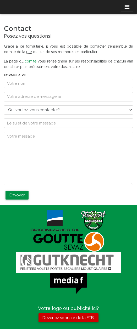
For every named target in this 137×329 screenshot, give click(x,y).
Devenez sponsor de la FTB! (68, 317)
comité (30, 61)
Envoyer (17, 195)
